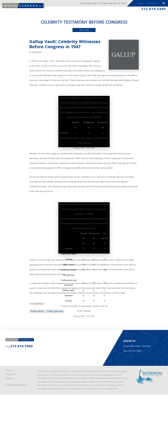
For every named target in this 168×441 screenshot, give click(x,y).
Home (139, 3)
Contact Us (152, 3)
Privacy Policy (12, 415)
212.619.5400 (153, 10)
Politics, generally (52, 340)
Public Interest (32, 340)
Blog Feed (10, 419)
